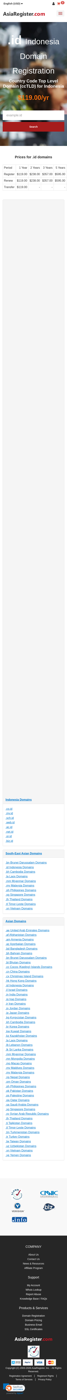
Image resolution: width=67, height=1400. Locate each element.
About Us (33, 1254)
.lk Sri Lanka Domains (19, 1049)
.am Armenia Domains (20, 939)
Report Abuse (33, 1294)
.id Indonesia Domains (20, 867)
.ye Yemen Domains (18, 1155)
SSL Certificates (34, 1329)
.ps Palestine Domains (20, 1095)
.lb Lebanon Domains (19, 1044)
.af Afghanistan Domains (21, 934)
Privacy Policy (45, 1379)
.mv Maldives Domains (20, 1067)
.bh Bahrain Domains (19, 953)
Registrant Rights (45, 1376)
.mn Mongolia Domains (20, 1058)
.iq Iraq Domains (16, 999)
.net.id (9, 831)
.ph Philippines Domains (21, 890)
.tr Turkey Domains (17, 1136)
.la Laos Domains (17, 876)
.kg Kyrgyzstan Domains (21, 1017)
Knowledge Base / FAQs (33, 1298)
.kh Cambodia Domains (20, 871)
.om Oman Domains (18, 1081)
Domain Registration (33, 1315)
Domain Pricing (33, 1320)
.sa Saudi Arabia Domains (22, 1104)
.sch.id (10, 817)
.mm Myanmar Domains (21, 881)
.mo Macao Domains (19, 1063)
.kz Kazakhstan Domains (21, 1035)
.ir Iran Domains (16, 1003)
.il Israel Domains (17, 989)
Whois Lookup (33, 1289)
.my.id (9, 813)
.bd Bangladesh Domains (22, 948)
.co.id (9, 808)
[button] (13, 3)
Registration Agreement (20, 1376)
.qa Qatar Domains (17, 1100)
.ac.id (9, 827)
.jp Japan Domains (17, 1012)
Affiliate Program (33, 1268)
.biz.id (9, 840)
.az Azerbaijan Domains (21, 944)
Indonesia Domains (19, 799)
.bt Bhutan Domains (18, 962)
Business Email (33, 1324)
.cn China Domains (18, 971)
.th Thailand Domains (19, 899)
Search (33, 126)
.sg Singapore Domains (20, 894)
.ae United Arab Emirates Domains (27, 930)
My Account (33, 1285)
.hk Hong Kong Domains (21, 980)
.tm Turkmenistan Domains (22, 1132)
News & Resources (33, 1263)
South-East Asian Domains (24, 853)
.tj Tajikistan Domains (19, 1123)
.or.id (9, 836)
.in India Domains (17, 994)
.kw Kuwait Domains (18, 1031)
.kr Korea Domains (17, 1026)
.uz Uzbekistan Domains (21, 1146)
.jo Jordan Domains (18, 1008)
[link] (14, 1389)
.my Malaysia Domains (20, 885)
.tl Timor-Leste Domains (21, 904)
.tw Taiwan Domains (18, 1141)
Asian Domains (16, 921)
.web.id (10, 822)
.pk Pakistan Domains (19, 1090)
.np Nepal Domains (18, 1077)
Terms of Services (24, 1379)
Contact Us (33, 1259)
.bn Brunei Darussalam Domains (26, 862)
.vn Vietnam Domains (19, 908)
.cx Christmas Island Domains (24, 976)
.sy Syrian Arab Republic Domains (27, 1113)
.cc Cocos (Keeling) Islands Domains (29, 966)
